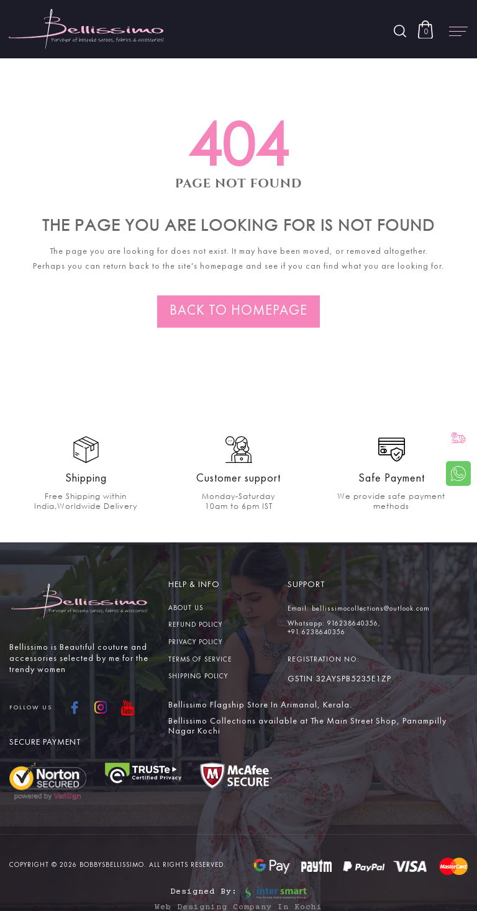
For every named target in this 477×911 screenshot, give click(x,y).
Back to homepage (238, 311)
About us (185, 608)
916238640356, (354, 624)
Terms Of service (200, 660)
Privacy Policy (195, 642)
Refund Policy (195, 625)
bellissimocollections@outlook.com (371, 609)
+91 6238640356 (316, 632)
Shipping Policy (198, 676)
